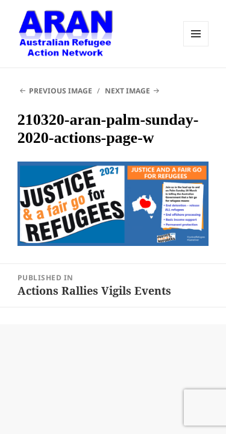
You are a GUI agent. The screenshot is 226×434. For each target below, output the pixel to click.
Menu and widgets (196, 33)
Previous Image (60, 91)
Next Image (127, 91)
